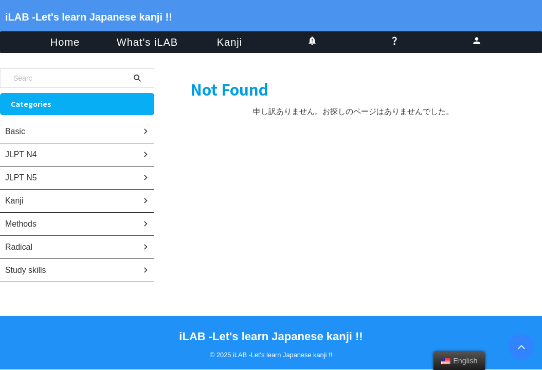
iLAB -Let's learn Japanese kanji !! (88, 17)
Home (65, 42)
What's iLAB (147, 42)
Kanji (229, 42)
